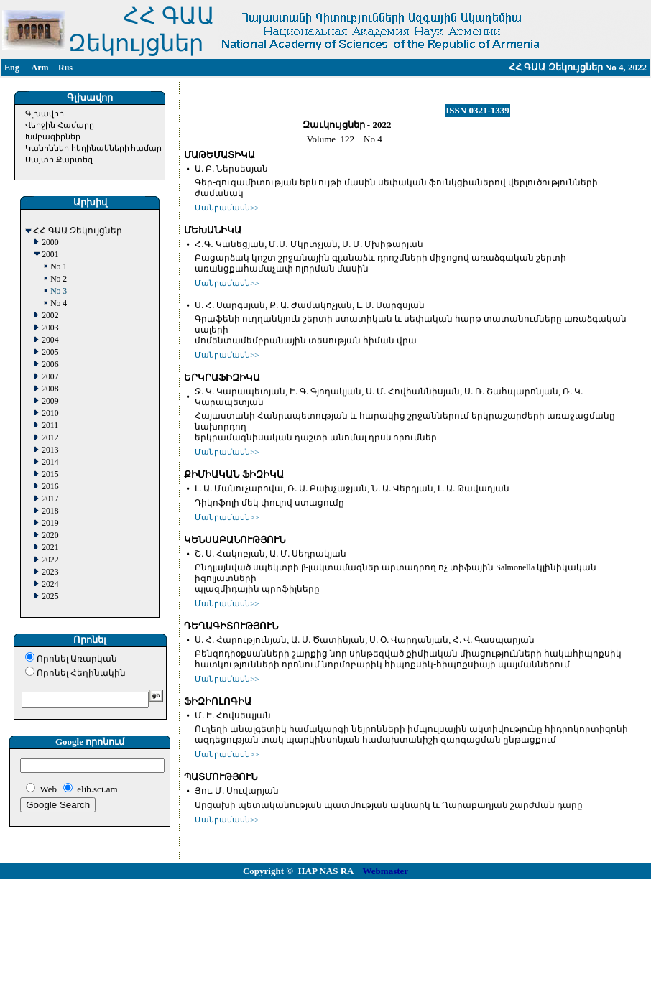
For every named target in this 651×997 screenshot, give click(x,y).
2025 (50, 596)
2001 (50, 254)
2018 (50, 511)
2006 (50, 364)
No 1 (58, 267)
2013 (50, 450)
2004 (50, 340)
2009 (50, 401)
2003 (50, 328)
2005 (50, 352)
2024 (50, 584)
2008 (50, 389)
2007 (50, 376)
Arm (40, 67)
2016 (50, 486)
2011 (50, 425)
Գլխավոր (44, 113)
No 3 (58, 291)
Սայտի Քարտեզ (59, 159)
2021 (50, 547)
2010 (50, 413)
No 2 (58, 279)
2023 (50, 572)
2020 (50, 535)
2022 (50, 560)
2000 (50, 242)
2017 (50, 499)
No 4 (58, 303)
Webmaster (386, 871)
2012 (50, 437)
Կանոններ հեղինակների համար (93, 148)
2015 (50, 474)
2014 (50, 462)
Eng (11, 67)
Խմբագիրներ (52, 136)
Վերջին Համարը (59, 125)
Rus (65, 67)
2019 (50, 523)
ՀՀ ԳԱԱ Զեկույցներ (77, 231)
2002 (50, 315)
